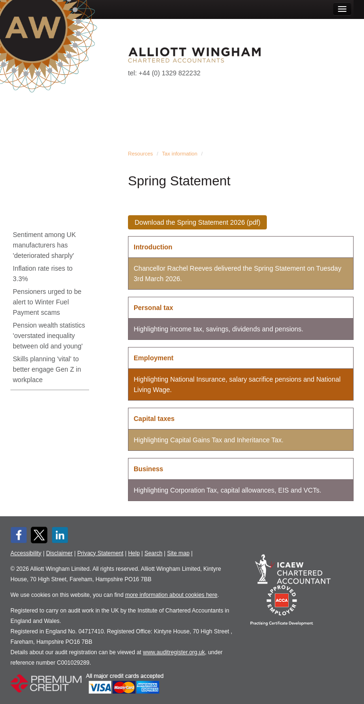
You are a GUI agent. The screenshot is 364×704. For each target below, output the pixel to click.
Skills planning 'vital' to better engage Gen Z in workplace (47, 369)
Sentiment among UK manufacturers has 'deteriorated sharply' (44, 245)
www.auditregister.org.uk (174, 652)
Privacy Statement (100, 553)
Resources (140, 153)
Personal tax (153, 307)
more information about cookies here (171, 595)
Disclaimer (59, 553)
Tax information (180, 153)
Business (148, 469)
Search (154, 553)
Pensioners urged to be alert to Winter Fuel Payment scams (47, 302)
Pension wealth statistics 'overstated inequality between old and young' (49, 335)
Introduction (153, 247)
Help (134, 553)
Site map (178, 553)
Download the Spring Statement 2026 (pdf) (197, 222)
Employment (153, 358)
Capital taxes (154, 418)
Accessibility (25, 553)
